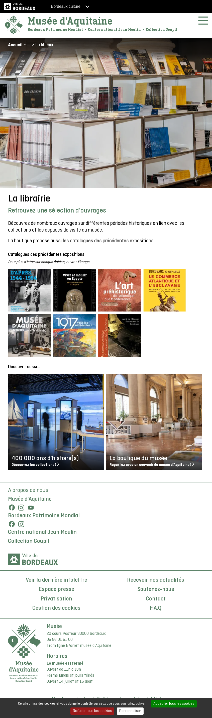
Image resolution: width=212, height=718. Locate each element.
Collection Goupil (28, 541)
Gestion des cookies (56, 608)
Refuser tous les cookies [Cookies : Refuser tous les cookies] (92, 710)
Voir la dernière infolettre (56, 580)
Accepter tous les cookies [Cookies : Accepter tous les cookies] (173, 703)
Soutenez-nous (155, 589)
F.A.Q (155, 608)
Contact (156, 598)
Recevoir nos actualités (155, 580)
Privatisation (56, 598)
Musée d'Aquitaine (70, 21)
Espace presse (56, 589)
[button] (29, 290)
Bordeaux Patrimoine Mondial (44, 515)
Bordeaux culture (70, 7)
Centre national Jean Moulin (42, 532)
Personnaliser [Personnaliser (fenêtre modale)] (130, 710)
